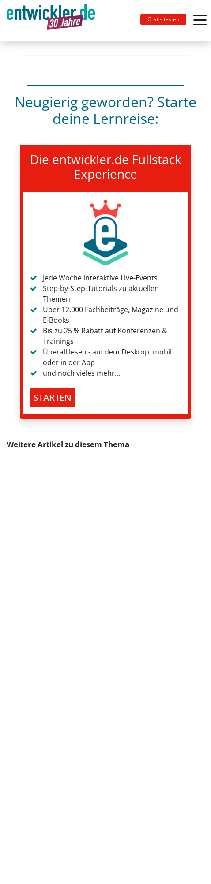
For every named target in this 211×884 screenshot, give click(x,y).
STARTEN (53, 397)
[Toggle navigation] (54, 20)
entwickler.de (51, 22)
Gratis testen (163, 19)
